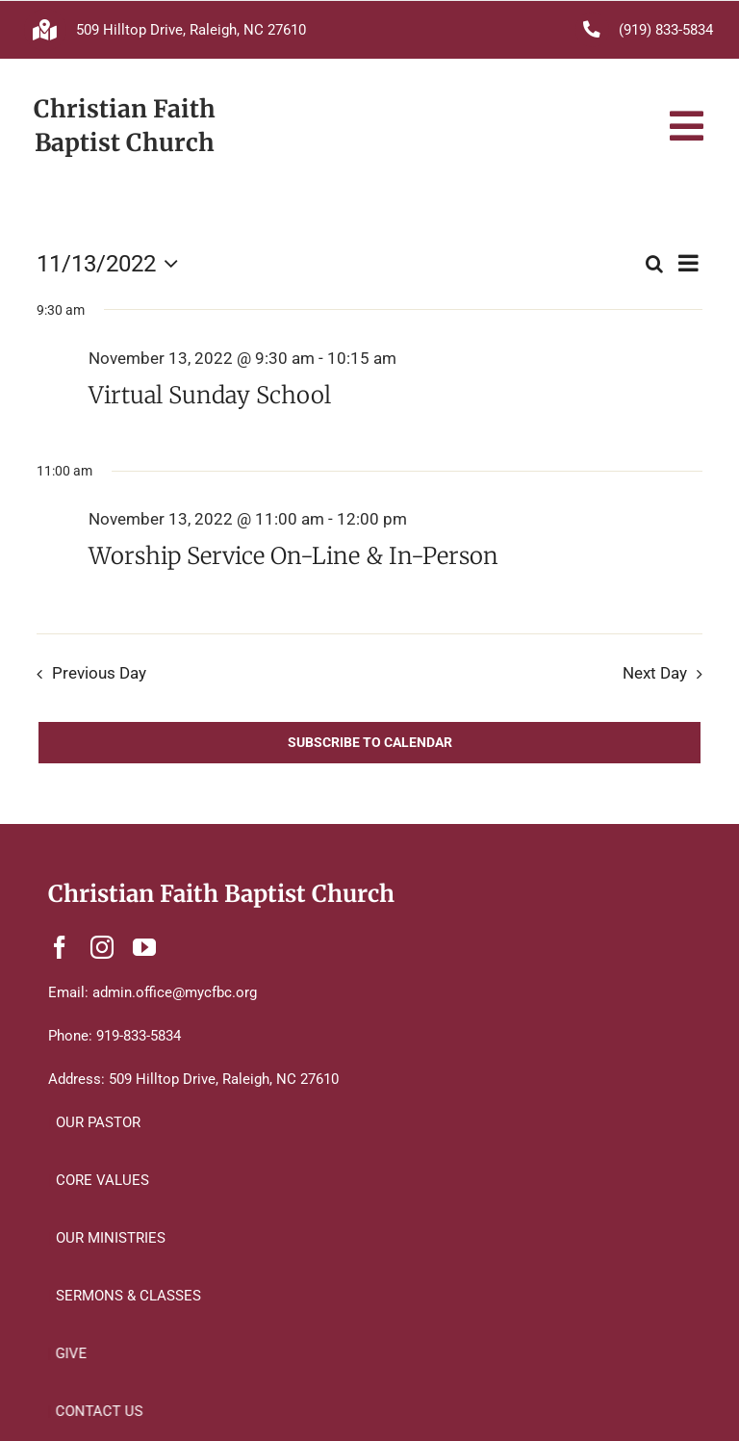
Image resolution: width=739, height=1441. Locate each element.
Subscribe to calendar (370, 742)
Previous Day (99, 673)
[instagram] (102, 947)
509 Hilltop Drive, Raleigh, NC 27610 (191, 30)
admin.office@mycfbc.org (174, 992)
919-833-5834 (138, 1035)
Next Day (655, 673)
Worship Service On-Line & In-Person (293, 556)
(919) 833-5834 (666, 30)
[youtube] (144, 947)
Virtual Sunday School (210, 395)
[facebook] (59, 947)
